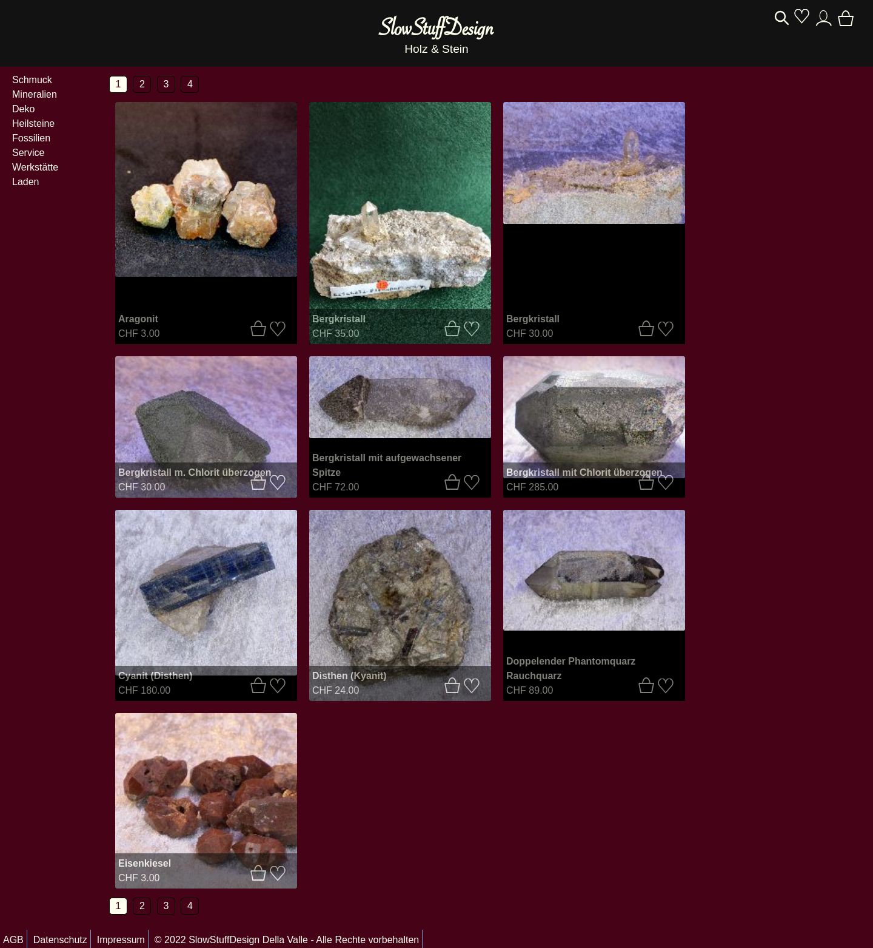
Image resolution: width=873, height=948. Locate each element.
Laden (25, 182)
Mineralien (34, 94)
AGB (13, 940)
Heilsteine (33, 123)
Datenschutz (60, 940)
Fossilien (31, 138)
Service (28, 152)
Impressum (121, 940)
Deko (23, 109)
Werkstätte (35, 167)
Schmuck (32, 80)
